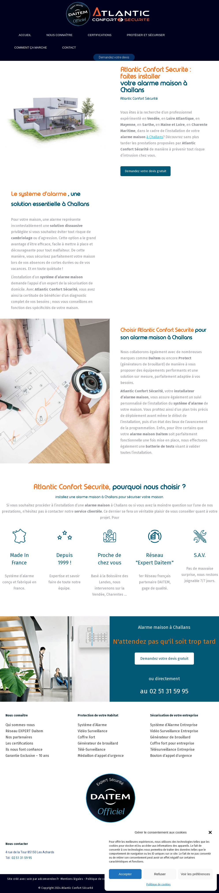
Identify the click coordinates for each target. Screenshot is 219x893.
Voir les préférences (195, 874)
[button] (210, 832)
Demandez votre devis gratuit (145, 171)
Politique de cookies (158, 884)
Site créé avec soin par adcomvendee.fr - (34, 878)
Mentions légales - (73, 878)
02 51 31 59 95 (22, 858)
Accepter (125, 874)
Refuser (160, 874)
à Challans (154, 137)
